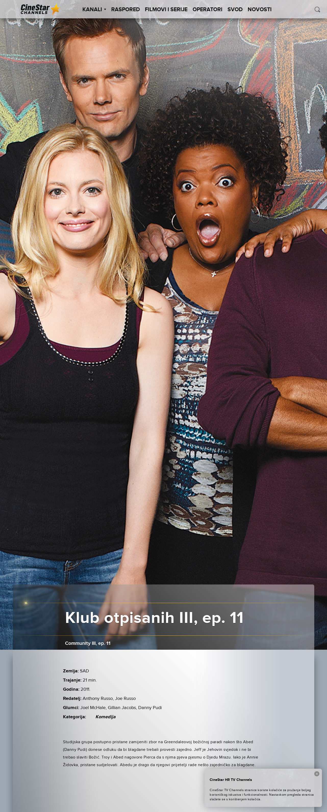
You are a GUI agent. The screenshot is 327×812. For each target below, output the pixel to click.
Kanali (94, 9)
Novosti (260, 9)
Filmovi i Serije (166, 9)
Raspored (125, 9)
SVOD (235, 9)
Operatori (207, 9)
